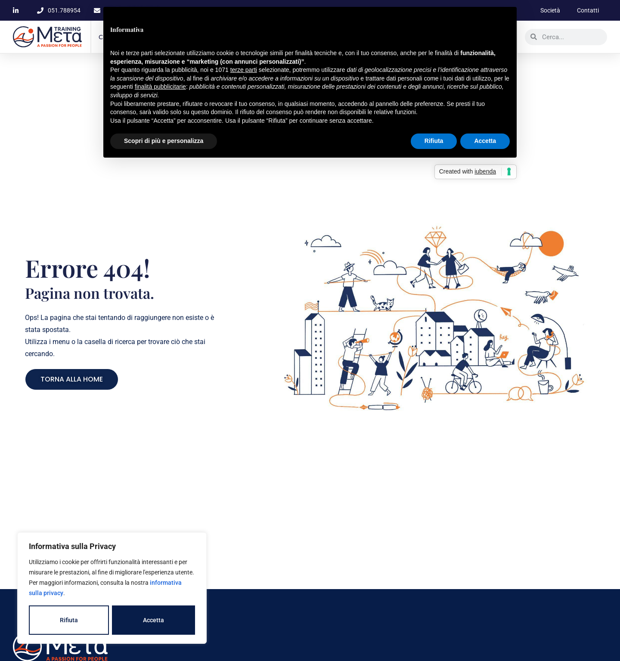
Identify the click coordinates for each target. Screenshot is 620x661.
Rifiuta (69, 620)
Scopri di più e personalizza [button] (163, 140)
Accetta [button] (485, 140)
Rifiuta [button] (434, 140)
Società (549, 10)
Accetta (153, 620)
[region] (112, 588)
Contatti (587, 10)
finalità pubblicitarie (160, 86)
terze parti (243, 69)
